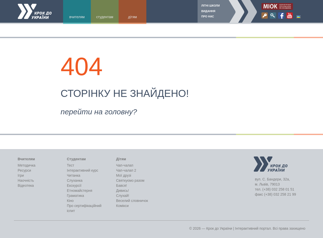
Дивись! (122, 191)
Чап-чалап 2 (126, 170)
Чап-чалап (124, 165)
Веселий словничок (132, 201)
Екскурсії (74, 185)
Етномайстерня (79, 191)
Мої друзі (123, 175)
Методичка (26, 165)
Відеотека (26, 185)
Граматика (75, 196)
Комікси (122, 206)
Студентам (104, 17)
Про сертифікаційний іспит (84, 208)
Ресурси (24, 170)
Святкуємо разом (130, 180)
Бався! (121, 185)
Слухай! (122, 196)
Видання (208, 11)
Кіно (70, 201)
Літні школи (210, 5)
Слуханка (75, 180)
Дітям (132, 17)
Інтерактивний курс (82, 170)
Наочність (26, 180)
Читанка (73, 175)
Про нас (207, 16)
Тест (70, 165)
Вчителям (77, 17)
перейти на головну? (99, 112)
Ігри (21, 175)
